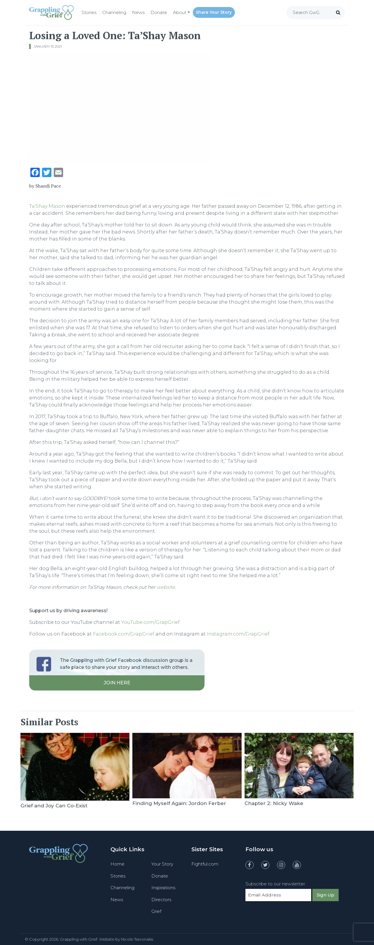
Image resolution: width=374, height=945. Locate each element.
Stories (89, 12)
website (166, 587)
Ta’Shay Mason (47, 206)
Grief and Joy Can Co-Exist (53, 806)
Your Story (162, 864)
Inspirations (163, 887)
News (138, 12)
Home (117, 864)
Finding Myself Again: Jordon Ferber (179, 803)
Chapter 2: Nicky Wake (274, 803)
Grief (156, 911)
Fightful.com (204, 864)
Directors (161, 899)
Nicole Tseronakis (137, 939)
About (179, 12)
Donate (158, 12)
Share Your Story (214, 12)
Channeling (114, 12)
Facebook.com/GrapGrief (123, 634)
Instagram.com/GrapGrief (238, 634)
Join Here (117, 683)
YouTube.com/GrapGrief (150, 622)
